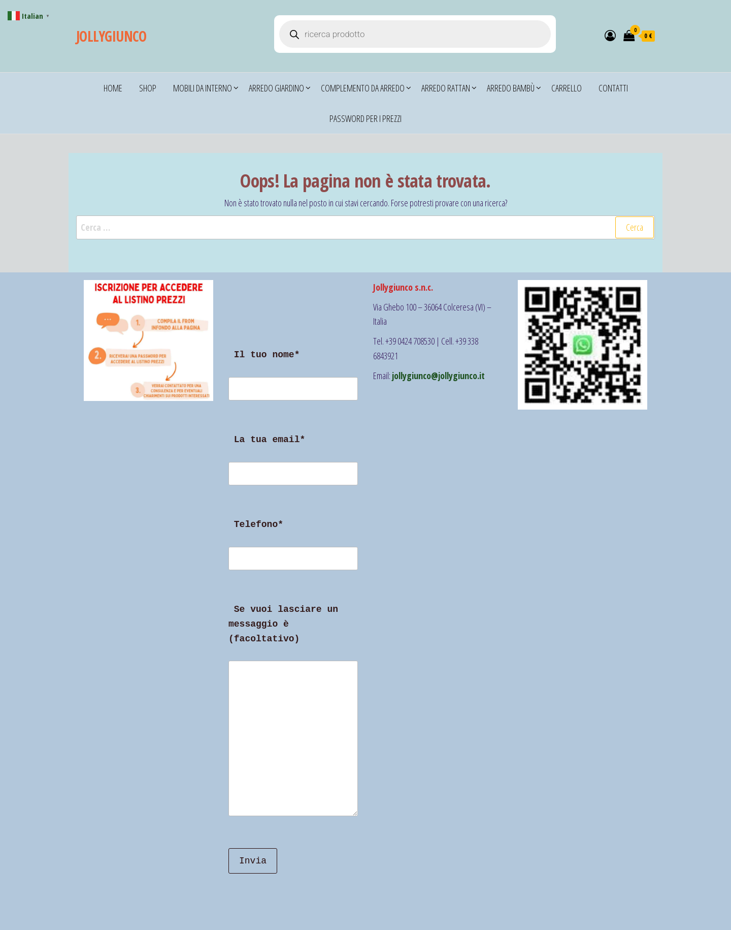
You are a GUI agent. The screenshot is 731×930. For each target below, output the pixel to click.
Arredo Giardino (276, 88)
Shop (147, 88)
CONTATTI (613, 88)
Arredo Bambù (511, 88)
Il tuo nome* (293, 381)
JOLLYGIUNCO (111, 36)
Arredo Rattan (445, 88)
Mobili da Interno (202, 88)
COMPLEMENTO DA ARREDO (363, 88)
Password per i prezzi (365, 118)
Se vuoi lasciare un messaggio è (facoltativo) (293, 716)
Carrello (566, 88)
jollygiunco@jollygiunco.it (438, 375)
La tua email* (293, 466)
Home (113, 88)
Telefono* (293, 550)
